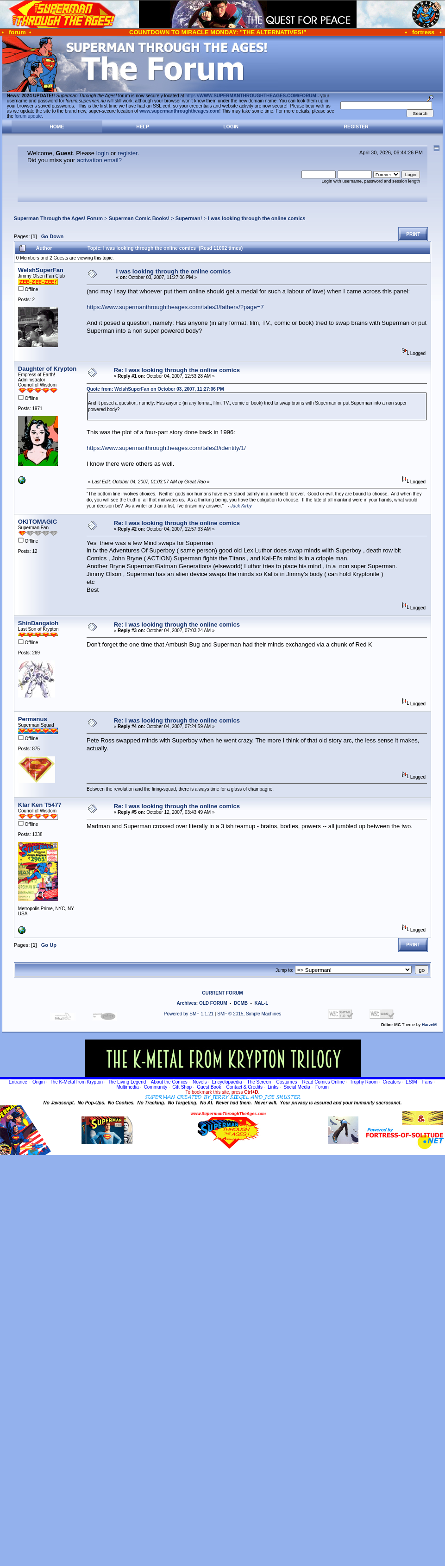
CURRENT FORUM (222, 992)
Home (57, 126)
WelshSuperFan (40, 269)
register (128, 153)
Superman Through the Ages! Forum (58, 218)
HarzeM (429, 1024)
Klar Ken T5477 (40, 804)
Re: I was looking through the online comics (177, 370)
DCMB (241, 1003)
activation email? (99, 160)
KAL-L (261, 1003)
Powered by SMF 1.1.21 (188, 1013)
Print (413, 234)
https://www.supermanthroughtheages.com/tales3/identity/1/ (166, 447)
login (102, 153)
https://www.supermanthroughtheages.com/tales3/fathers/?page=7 (175, 307)
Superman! (188, 218)
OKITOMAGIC (37, 521)
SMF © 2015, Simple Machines (249, 1013)
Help (142, 126)
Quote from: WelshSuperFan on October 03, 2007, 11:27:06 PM (155, 389)
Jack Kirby (241, 505)
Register (356, 126)
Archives (186, 1003)
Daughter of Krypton (47, 368)
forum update (28, 116)
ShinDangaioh (38, 623)
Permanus (32, 719)
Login (230, 126)
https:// (251, 95)
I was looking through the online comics (257, 218)
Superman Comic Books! (139, 218)
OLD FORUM (213, 1003)
